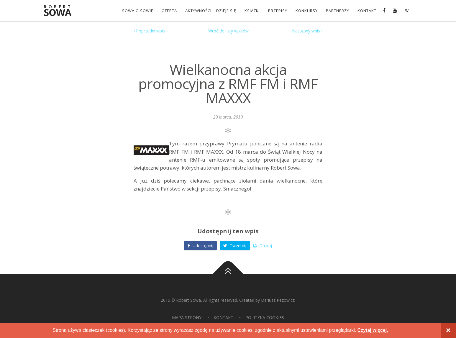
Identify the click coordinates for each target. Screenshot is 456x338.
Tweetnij (234, 245)
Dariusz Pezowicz (278, 300)
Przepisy (277, 10)
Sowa (61, 11)
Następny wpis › (307, 31)
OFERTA (169, 10)
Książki (252, 10)
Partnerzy (337, 10)
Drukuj (262, 245)
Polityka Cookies (264, 317)
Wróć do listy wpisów (228, 31)
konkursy (307, 10)
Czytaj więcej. (372, 330)
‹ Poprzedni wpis (149, 31)
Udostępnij (200, 245)
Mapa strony (186, 317)
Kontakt (366, 10)
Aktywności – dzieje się (210, 10)
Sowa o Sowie (137, 10)
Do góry (228, 274)
